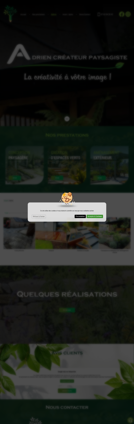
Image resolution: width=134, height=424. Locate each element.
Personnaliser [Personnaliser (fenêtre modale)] (80, 216)
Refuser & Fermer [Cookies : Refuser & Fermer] (39, 216)
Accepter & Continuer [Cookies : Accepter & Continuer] (95, 216)
